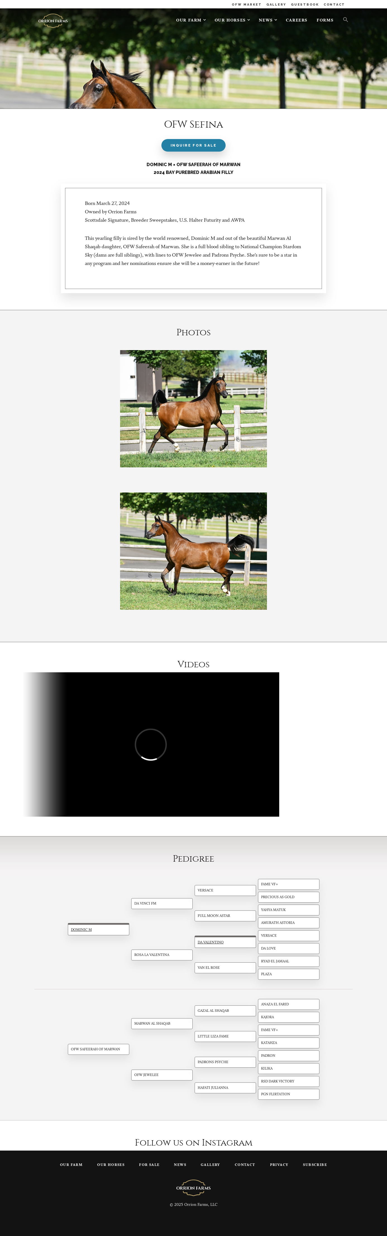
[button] (343, 19)
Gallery (210, 1165)
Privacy (279, 1165)
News (266, 20)
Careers (297, 20)
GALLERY (276, 4)
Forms (325, 20)
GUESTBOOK (305, 4)
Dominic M (81, 929)
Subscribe (315, 1165)
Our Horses (230, 20)
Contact (245, 1165)
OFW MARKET (247, 4)
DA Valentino (211, 942)
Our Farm (189, 20)
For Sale (149, 1165)
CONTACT (334, 4)
